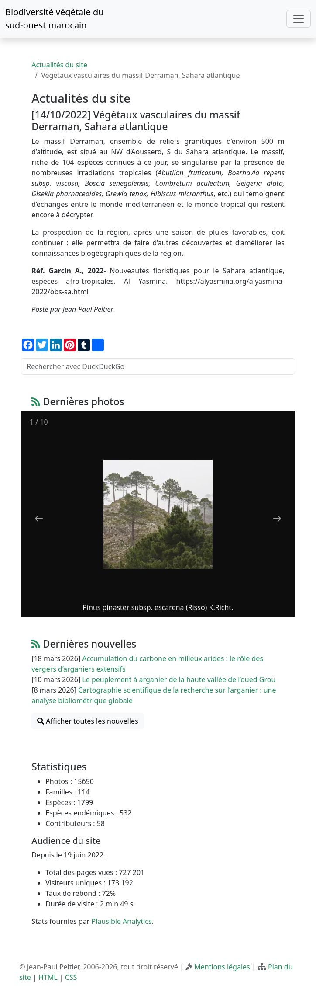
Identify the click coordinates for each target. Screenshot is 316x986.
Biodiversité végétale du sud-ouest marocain (54, 18)
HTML (48, 977)
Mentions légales (222, 967)
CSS (71, 977)
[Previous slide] (39, 518)
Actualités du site (59, 65)
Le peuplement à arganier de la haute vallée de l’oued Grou (178, 679)
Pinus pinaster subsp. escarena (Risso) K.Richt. (157, 607)
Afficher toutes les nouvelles (87, 721)
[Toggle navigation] (298, 19)
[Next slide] (277, 518)
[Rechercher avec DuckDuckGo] (158, 366)
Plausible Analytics (121, 921)
